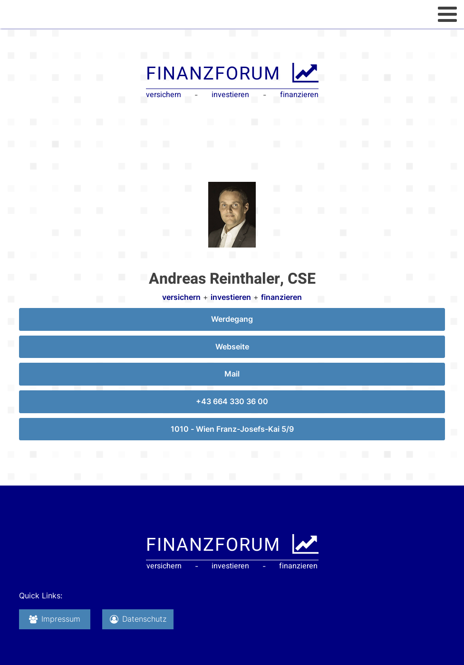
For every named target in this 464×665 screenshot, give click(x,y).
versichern (181, 297)
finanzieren (281, 297)
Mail (232, 373)
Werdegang (232, 319)
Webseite (232, 346)
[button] (54, 619)
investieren (231, 297)
